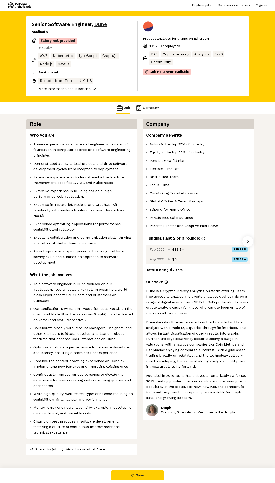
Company (147, 107)
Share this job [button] (43, 449)
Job (123, 107)
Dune (100, 24)
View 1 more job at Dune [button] (83, 449)
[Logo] (19, 5)
